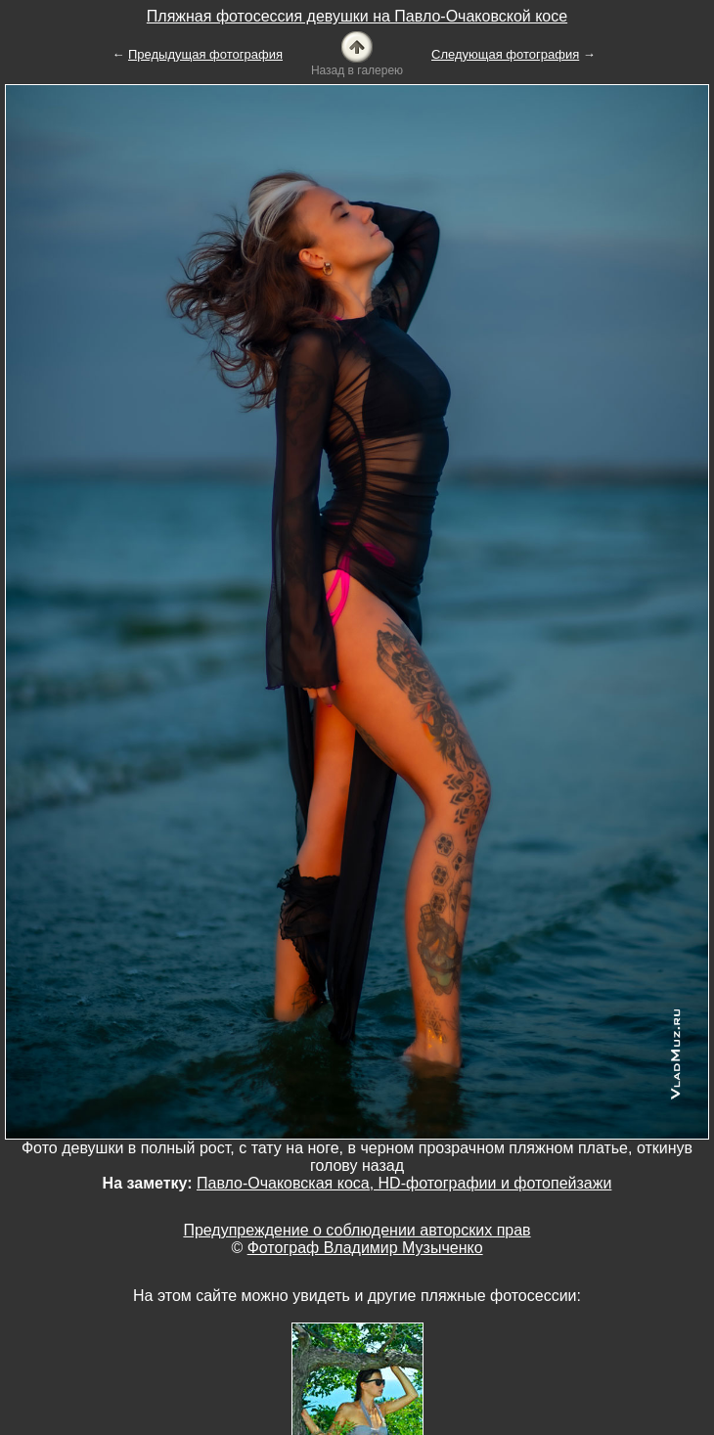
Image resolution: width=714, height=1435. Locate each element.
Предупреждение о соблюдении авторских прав (356, 1230)
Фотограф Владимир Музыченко (365, 1247)
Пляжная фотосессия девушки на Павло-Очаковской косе (357, 16)
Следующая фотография (505, 54)
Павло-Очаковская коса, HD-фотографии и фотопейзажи (404, 1183)
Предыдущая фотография (205, 54)
